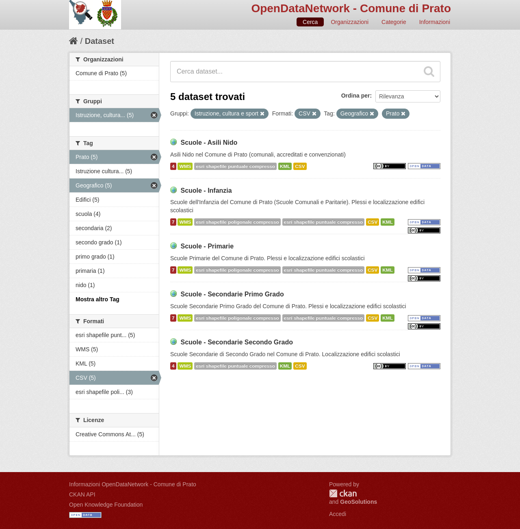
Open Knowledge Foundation (106, 504)
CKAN (343, 493)
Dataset (99, 41)
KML (285, 166)
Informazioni (434, 22)
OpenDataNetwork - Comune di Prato (351, 8)
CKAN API (82, 494)
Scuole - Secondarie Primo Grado (232, 294)
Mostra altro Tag (97, 299)
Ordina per (355, 95)
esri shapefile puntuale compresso (235, 166)
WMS (185, 166)
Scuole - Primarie (207, 246)
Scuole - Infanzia (206, 190)
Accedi (337, 514)
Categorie (393, 22)
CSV (300, 166)
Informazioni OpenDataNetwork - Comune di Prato (132, 484)
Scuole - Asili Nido (208, 142)
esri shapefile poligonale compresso (237, 222)
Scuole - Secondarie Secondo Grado (236, 342)
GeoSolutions (358, 502)
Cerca (310, 22)
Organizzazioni (349, 22)
